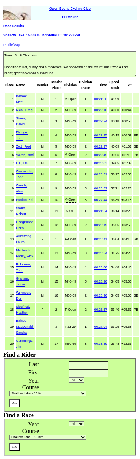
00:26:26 (100, 281)
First (33, 372)
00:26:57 (100, 309)
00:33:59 (100, 344)
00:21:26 (100, 99)
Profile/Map (11, 45)
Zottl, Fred (23, 146)
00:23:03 (100, 163)
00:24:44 (100, 200)
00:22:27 (100, 146)
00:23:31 (100, 174)
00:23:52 (100, 188)
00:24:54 (100, 211)
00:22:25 (100, 135)
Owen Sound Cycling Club (70, 8)
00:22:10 (100, 110)
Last (34, 364)
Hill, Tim (22, 163)
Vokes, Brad (25, 155)
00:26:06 (100, 267)
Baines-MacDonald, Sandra (24, 326)
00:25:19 (100, 225)
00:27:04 (100, 326)
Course (30, 387)
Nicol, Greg (24, 110)
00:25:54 (100, 253)
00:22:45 (100, 155)
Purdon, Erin (25, 200)
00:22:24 (100, 121)
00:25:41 (100, 239)
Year (33, 380)
